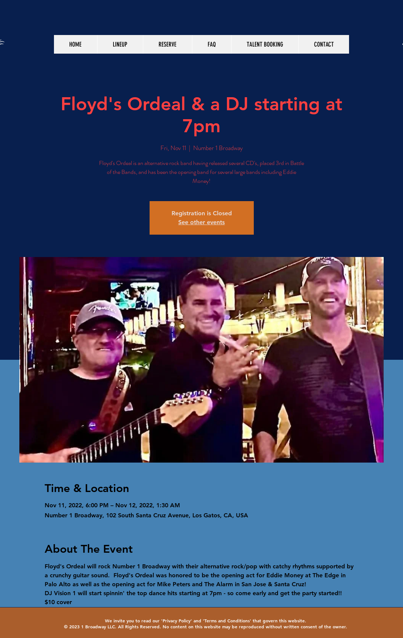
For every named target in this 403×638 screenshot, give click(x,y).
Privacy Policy (177, 620)
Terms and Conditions (227, 620)
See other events (201, 222)
